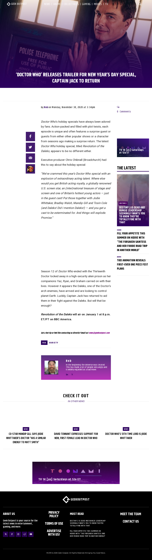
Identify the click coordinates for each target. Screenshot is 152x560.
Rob (46, 107)
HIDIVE (119, 230)
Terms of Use (54, 523)
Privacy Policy (54, 514)
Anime (119, 257)
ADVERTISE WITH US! (54, 533)
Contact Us (131, 521)
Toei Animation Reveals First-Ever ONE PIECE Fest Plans (132, 264)
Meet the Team (130, 514)
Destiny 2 (122, 203)
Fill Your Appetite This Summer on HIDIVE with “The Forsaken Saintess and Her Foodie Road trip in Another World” (132, 242)
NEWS (26, 429)
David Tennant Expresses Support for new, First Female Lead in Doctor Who (76, 436)
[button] (140, 3)
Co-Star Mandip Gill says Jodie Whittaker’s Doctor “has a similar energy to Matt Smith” (26, 438)
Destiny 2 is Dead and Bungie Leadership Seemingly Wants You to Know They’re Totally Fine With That (132, 215)
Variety (53, 342)
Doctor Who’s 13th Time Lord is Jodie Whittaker (126, 436)
